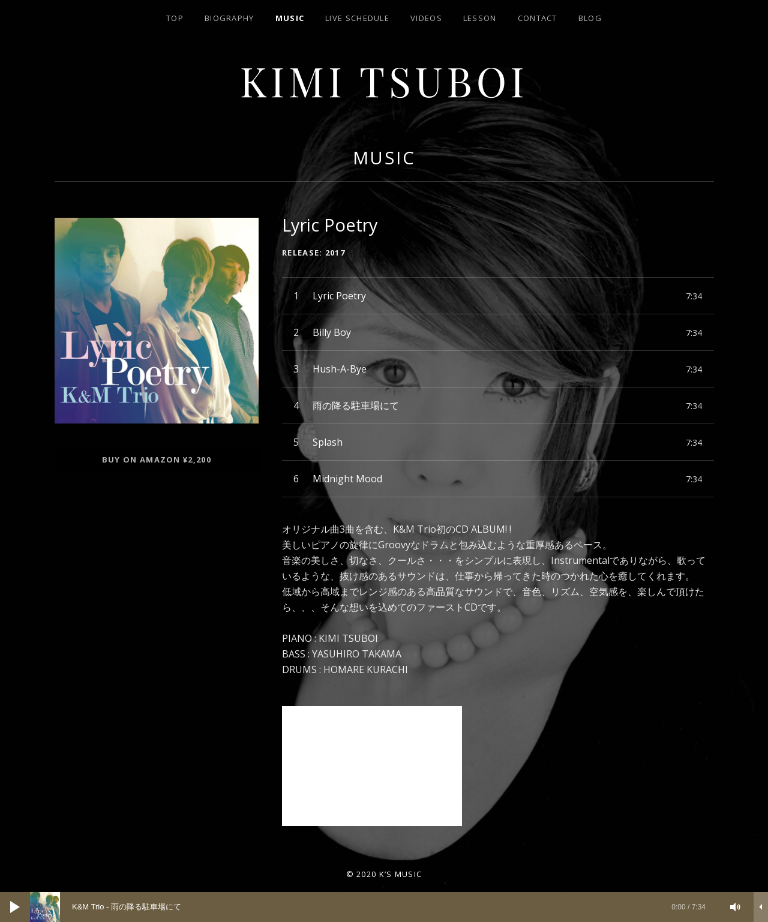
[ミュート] (735, 907)
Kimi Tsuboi (384, 80)
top (175, 18)
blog (590, 18)
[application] (384, 907)
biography (229, 18)
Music (290, 18)
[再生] (15, 907)
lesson (480, 18)
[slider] (374, 907)
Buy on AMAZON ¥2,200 (156, 459)
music (384, 157)
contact (537, 18)
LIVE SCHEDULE (357, 18)
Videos (426, 18)
